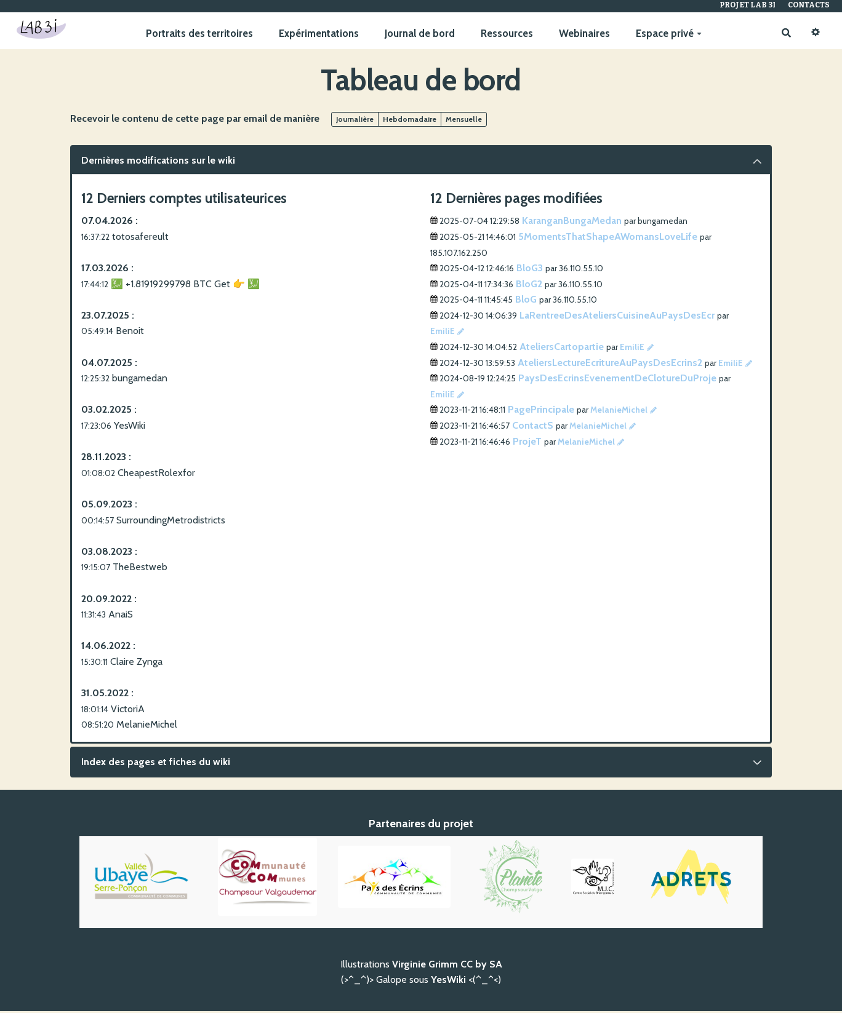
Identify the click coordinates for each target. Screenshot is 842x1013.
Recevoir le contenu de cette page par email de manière (194, 121)
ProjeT (527, 443)
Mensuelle (464, 121)
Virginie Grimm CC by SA (447, 966)
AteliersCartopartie (561, 349)
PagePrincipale (541, 412)
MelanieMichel (619, 412)
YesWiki (448, 982)
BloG (526, 302)
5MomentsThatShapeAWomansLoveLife (607, 239)
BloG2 (529, 286)
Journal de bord (418, 34)
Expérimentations (317, 34)
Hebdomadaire (409, 121)
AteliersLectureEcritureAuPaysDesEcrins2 (610, 365)
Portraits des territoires (197, 34)
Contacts (809, 5)
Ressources (505, 34)
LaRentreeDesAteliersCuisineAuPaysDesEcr (617, 318)
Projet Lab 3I (748, 5)
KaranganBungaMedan (572, 223)
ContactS (532, 428)
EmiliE (442, 333)
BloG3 (529, 270)
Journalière (355, 121)
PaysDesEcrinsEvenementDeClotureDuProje (617, 380)
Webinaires (582, 34)
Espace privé (667, 34)
